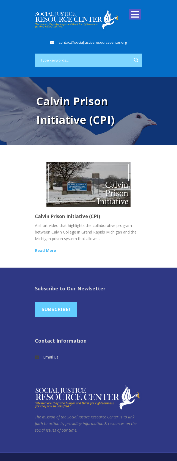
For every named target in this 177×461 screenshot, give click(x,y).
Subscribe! (56, 309)
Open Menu (135, 14)
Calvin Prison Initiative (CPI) (67, 216)
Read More (45, 250)
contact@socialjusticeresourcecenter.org (93, 42)
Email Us (51, 357)
